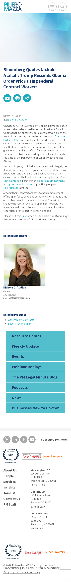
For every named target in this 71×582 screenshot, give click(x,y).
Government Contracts (21, 320)
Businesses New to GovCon (35, 408)
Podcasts (20, 387)
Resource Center (26, 335)
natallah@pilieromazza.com (16, 297)
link (24, 216)
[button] (7, 98)
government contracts (22, 184)
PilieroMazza (10, 187)
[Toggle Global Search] (62, 7)
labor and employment (51, 180)
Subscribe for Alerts (54, 439)
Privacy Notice (11, 568)
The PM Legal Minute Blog (34, 377)
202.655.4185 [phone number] (10, 294)
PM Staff (9, 504)
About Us (10, 470)
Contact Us (11, 499)
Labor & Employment (20, 323)
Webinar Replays (27, 366)
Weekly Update (25, 346)
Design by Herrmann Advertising (21, 572)
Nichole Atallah (12, 180)
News (17, 397)
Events (18, 356)
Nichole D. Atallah (17, 119)
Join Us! (9, 493)
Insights (9, 487)
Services (9, 482)
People (8, 476)
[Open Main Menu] (52, 7)
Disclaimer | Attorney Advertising (41, 568)
